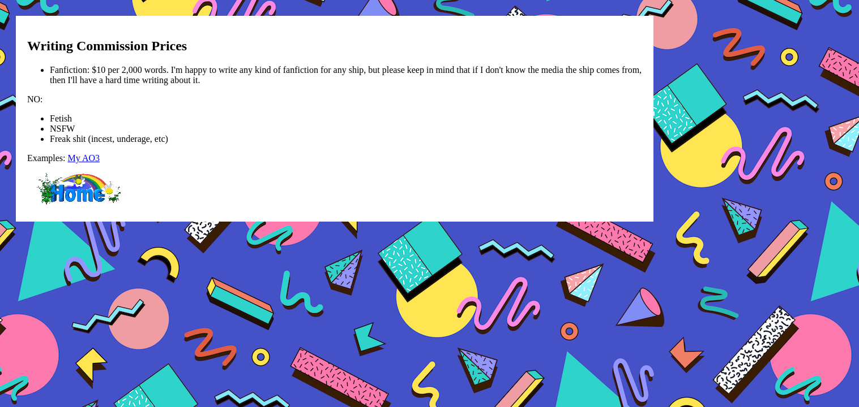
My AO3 (84, 158)
